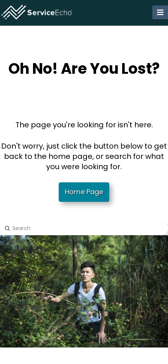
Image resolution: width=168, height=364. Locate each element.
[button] (160, 12)
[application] (166, 362)
